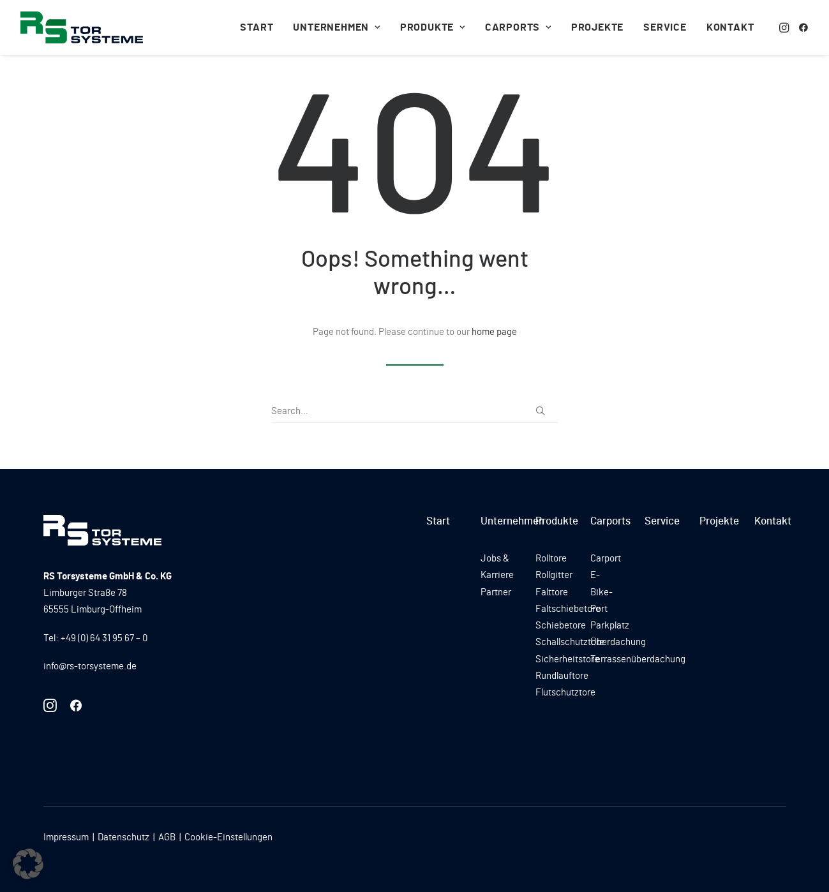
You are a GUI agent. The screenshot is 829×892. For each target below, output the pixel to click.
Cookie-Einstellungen (228, 837)
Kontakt (730, 27)
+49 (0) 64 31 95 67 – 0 (104, 638)
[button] (785, 27)
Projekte (597, 27)
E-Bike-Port (601, 592)
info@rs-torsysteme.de (90, 666)
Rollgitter (553, 575)
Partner (496, 592)
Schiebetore (560, 625)
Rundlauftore (561, 676)
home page (494, 332)
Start (256, 27)
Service (665, 27)
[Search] (414, 411)
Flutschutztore (565, 692)
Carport (605, 558)
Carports (518, 27)
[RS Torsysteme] (81, 27)
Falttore (551, 592)
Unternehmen (336, 27)
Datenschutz (123, 837)
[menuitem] (256, 27)
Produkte (432, 27)
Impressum (66, 837)
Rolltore (551, 558)
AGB (167, 837)
